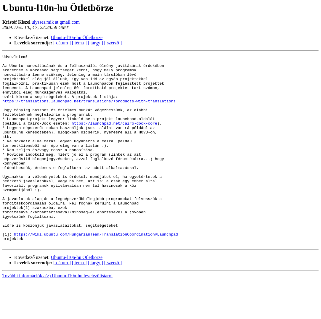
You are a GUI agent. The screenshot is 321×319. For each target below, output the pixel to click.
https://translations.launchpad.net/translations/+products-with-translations (89, 110)
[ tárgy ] (95, 42)
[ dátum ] (62, 42)
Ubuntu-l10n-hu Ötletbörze (77, 37)
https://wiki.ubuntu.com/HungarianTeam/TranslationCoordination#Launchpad (96, 270)
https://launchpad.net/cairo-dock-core (114, 137)
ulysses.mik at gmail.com (56, 22)
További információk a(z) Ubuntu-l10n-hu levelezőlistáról (57, 313)
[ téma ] (79, 42)
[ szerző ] (113, 42)
